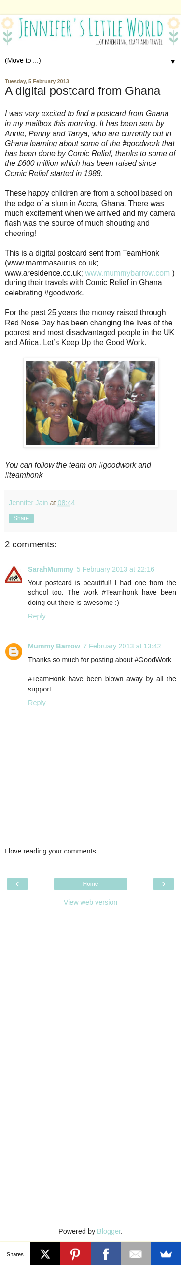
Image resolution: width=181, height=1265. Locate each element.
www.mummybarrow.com (127, 273)
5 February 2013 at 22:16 (115, 569)
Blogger (109, 1231)
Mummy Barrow (54, 646)
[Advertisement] (90, 972)
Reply (37, 616)
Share (21, 518)
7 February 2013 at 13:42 (122, 646)
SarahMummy (50, 569)
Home (90, 884)
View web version (91, 902)
